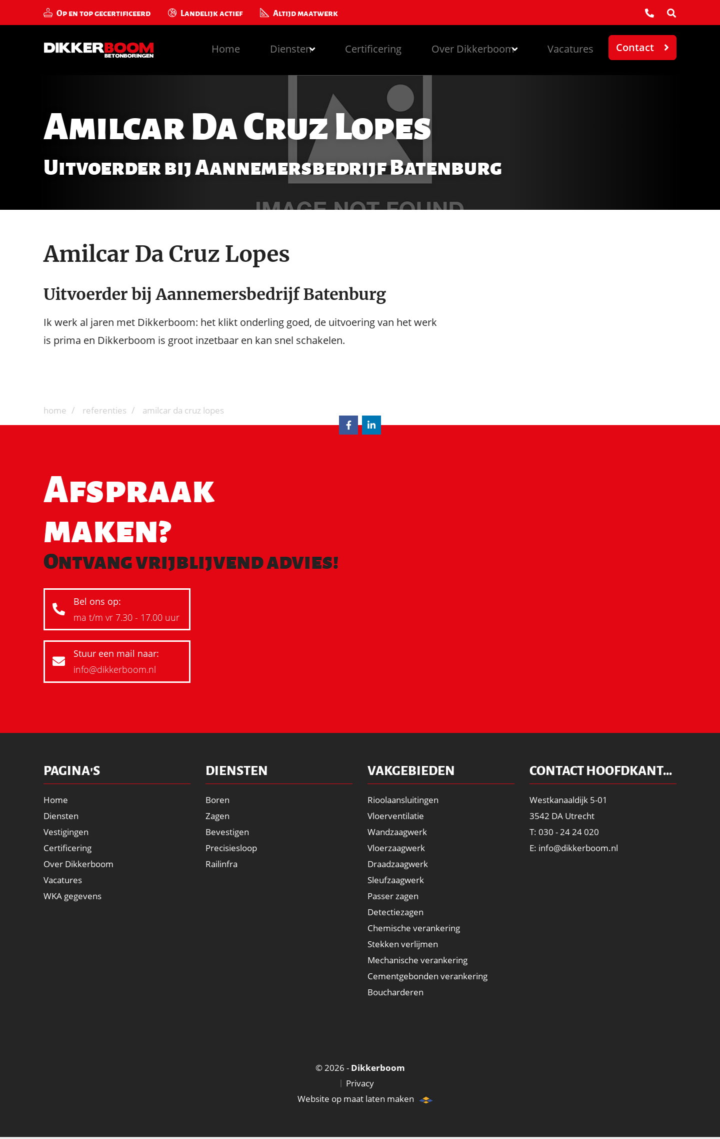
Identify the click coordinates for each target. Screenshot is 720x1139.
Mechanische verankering (421, 960)
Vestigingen (68, 832)
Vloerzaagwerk (398, 848)
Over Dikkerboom (81, 864)
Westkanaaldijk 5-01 (572, 800)
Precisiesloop (234, 848)
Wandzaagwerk (399, 832)
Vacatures (569, 47)
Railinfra (223, 864)
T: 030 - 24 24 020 (566, 832)
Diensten (62, 816)
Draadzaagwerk (400, 864)
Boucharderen (398, 992)
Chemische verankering (417, 928)
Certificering (360, 47)
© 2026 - (360, 1068)
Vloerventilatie (398, 816)
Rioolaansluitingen (407, 800)
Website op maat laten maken (350, 1100)
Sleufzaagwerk (398, 880)
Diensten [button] (270, 47)
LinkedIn (371, 425)
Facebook (348, 425)
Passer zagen (395, 896)
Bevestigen (229, 832)
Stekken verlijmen (405, 944)
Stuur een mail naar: (115, 663)
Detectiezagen (397, 912)
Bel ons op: (115, 610)
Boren (218, 800)
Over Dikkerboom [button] (464, 47)
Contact (635, 47)
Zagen (218, 816)
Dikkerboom (106, 50)
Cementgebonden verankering (431, 976)
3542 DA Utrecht (564, 816)
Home (203, 47)
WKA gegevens (74, 896)
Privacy (360, 1084)
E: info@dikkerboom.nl (577, 848)
